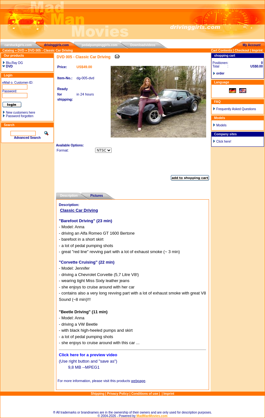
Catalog (8, 50)
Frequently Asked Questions (236, 109)
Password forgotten (19, 116)
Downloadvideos (142, 45)
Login (8, 75)
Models (221, 125)
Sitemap (132, 403)
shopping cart (224, 55)
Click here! (223, 141)
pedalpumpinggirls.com (99, 45)
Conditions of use (144, 393)
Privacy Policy (118, 393)
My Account (252, 45)
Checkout (242, 50)
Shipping (97, 393)
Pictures (96, 195)
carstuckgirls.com (18, 45)
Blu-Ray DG (12, 63)
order (220, 73)
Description (69, 195)
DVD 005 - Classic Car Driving (50, 50)
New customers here (20, 112)
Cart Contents (221, 50)
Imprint (257, 50)
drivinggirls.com (56, 45)
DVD (20, 50)
